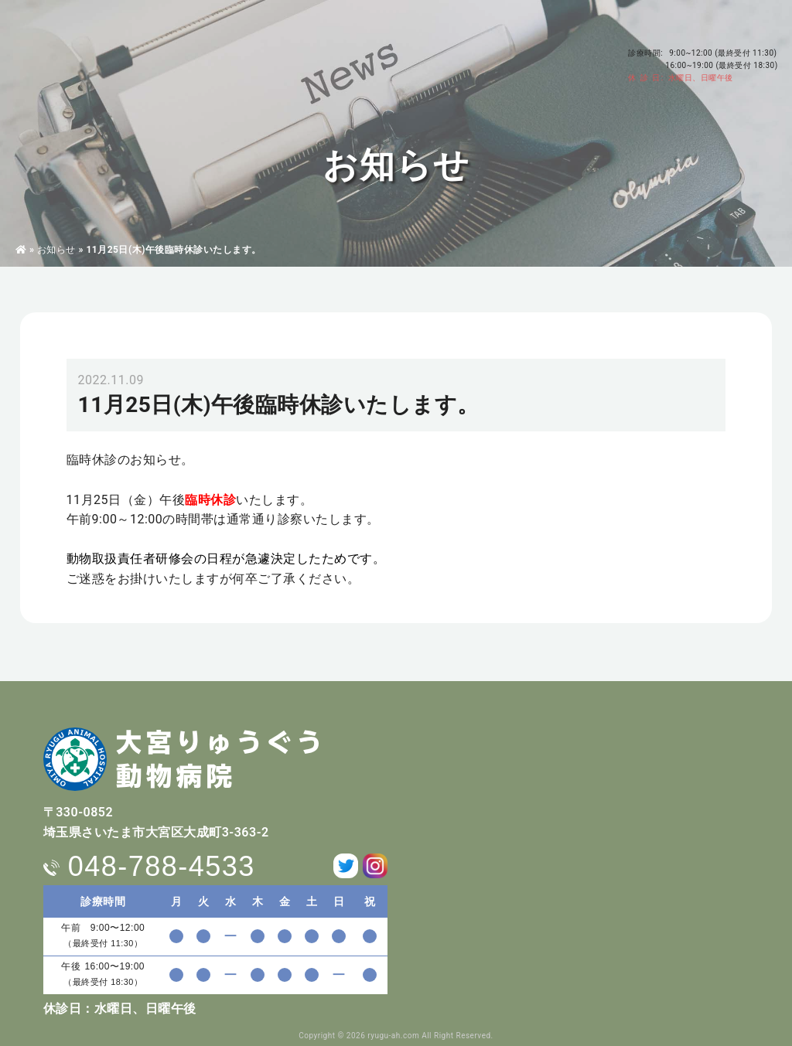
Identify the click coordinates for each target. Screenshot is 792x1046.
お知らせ (56, 249)
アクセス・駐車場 (570, 40)
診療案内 (262, 55)
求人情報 (499, 55)
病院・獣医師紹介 (188, 55)
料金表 (447, 55)
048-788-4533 (712, 28)
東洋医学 (319, 55)
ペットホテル (385, 55)
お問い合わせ (562, 61)
